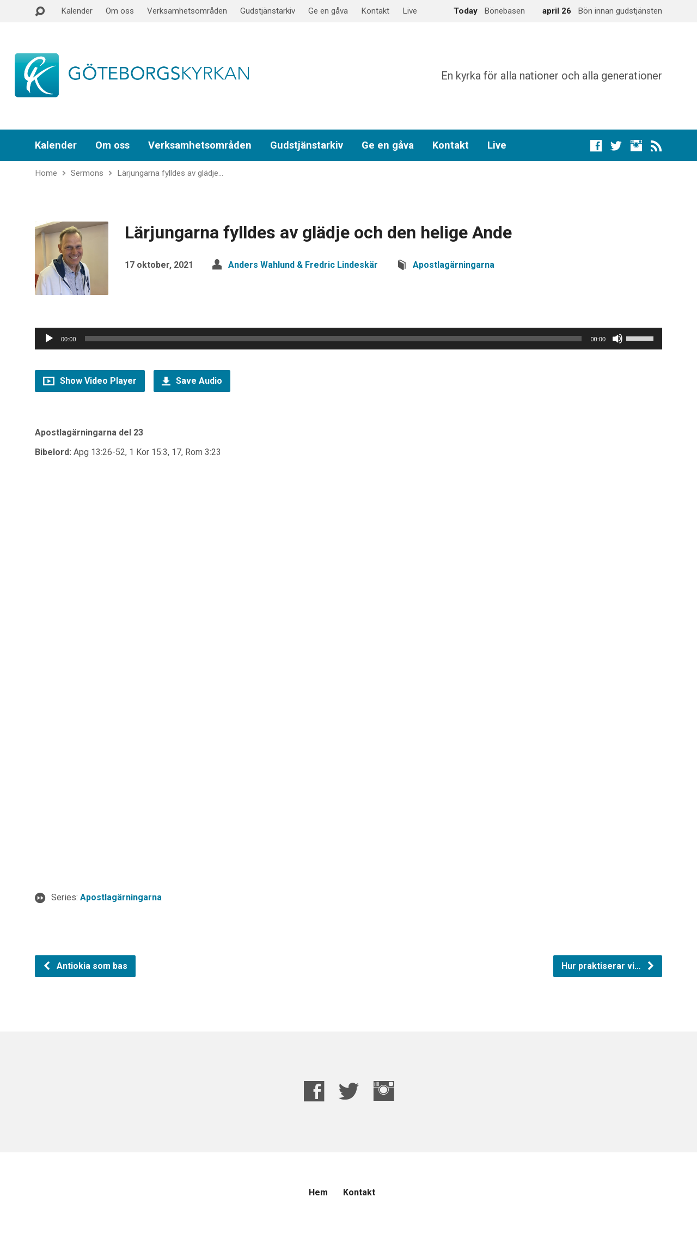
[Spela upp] (49, 338)
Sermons (87, 173)
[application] (348, 338)
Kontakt (375, 11)
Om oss (120, 11)
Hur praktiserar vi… (608, 966)
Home (46, 173)
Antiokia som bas (84, 966)
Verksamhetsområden (187, 11)
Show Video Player (90, 380)
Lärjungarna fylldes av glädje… (170, 173)
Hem (318, 1192)
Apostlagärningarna (453, 265)
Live (409, 11)
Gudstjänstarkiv (267, 11)
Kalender (77, 11)
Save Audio (192, 381)
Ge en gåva (328, 11)
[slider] (333, 338)
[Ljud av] (617, 338)
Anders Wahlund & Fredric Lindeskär (303, 265)
